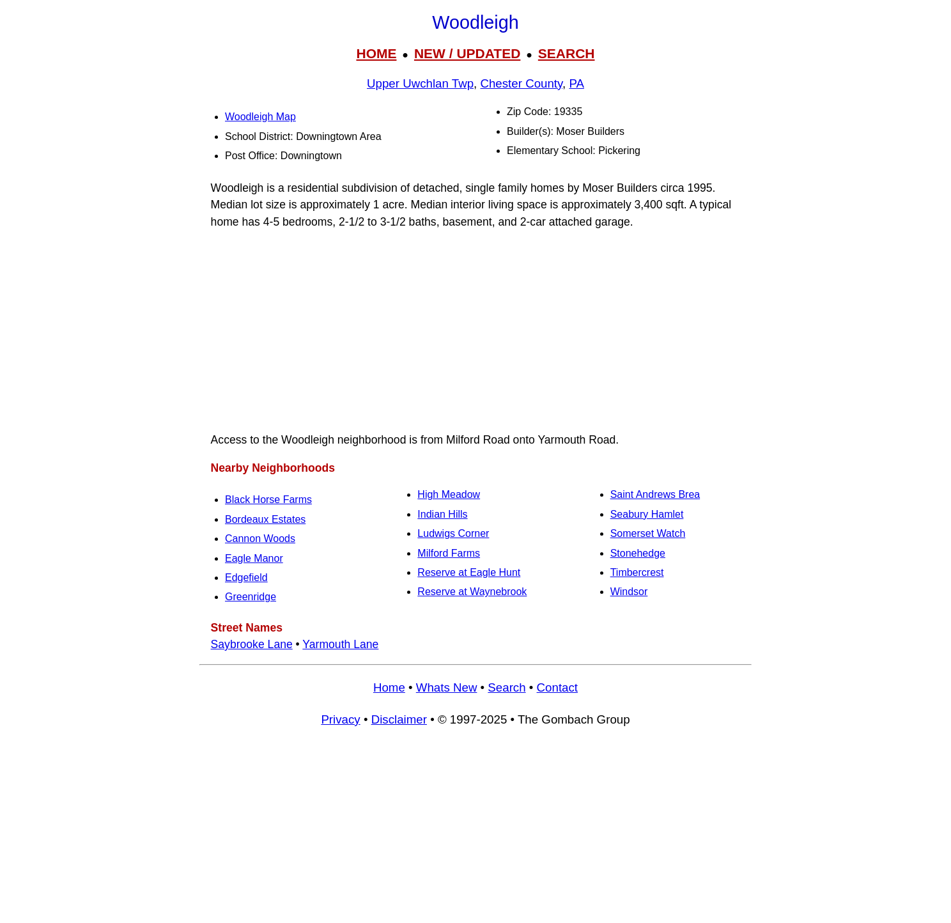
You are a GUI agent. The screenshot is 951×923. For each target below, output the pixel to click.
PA (576, 83)
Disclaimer (399, 719)
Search (506, 687)
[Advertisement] (475, 830)
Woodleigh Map (260, 116)
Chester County (521, 83)
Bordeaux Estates (265, 519)
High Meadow (448, 494)
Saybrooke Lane (252, 644)
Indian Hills (442, 514)
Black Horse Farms (268, 499)
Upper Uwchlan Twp (420, 83)
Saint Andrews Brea (655, 494)
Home (389, 687)
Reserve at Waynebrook (472, 591)
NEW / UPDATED (467, 53)
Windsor (629, 591)
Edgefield (246, 577)
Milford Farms (448, 553)
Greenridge (250, 596)
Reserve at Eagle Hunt (468, 572)
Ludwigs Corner (453, 533)
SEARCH (566, 53)
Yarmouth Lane (340, 644)
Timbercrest (637, 572)
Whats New (446, 687)
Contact (557, 687)
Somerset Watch (648, 533)
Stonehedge (637, 553)
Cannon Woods (260, 538)
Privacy (340, 719)
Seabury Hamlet (647, 514)
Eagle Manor (254, 558)
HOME (376, 53)
